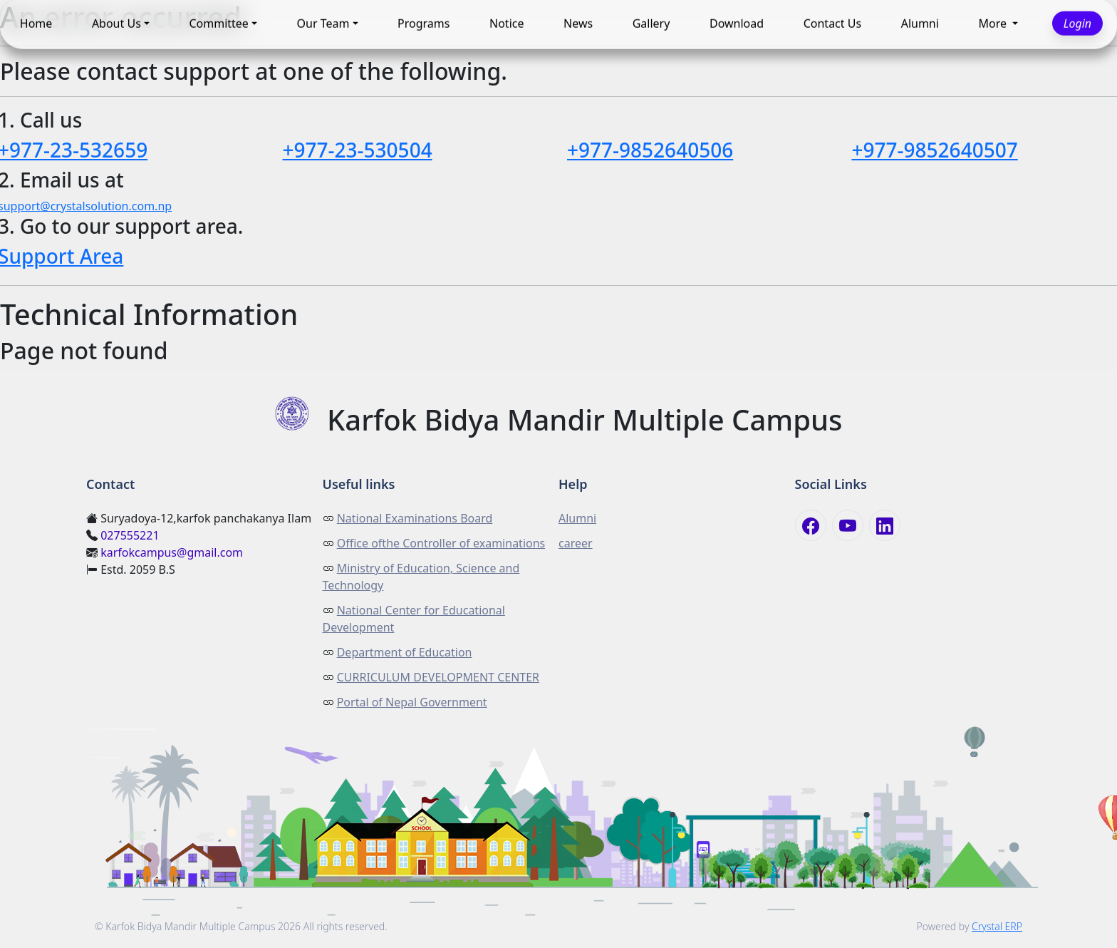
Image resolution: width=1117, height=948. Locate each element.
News (578, 23)
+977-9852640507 (935, 149)
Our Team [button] (323, 23)
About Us (116, 23)
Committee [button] (218, 23)
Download (737, 23)
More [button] (993, 23)
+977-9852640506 (650, 149)
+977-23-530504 (357, 149)
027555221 (129, 535)
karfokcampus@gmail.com (171, 552)
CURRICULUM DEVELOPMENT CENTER (438, 677)
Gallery (651, 23)
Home (36, 23)
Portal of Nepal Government (412, 702)
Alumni (920, 23)
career (575, 543)
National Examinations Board (415, 518)
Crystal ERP (997, 926)
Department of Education (404, 652)
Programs (424, 23)
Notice (506, 23)
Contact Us (832, 23)
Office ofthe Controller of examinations (441, 543)
